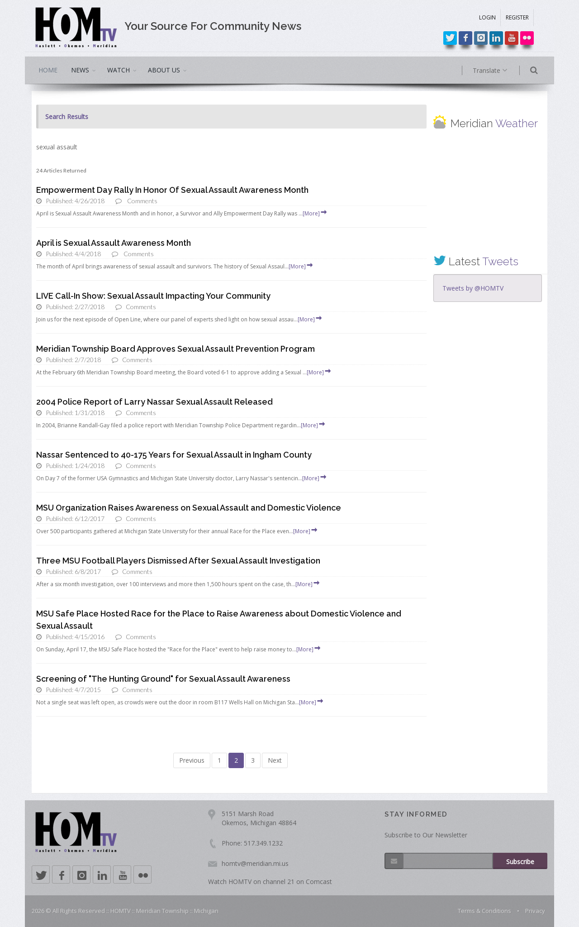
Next (275, 760)
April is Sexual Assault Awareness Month (113, 243)
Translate (501, 70)
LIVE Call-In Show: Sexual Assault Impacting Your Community (153, 296)
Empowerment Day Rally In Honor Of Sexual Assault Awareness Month (172, 190)
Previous (191, 760)
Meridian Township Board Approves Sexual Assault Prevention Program (175, 349)
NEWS (80, 70)
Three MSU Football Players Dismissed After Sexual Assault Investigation (178, 560)
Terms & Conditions (484, 911)
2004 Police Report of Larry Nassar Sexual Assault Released (154, 401)
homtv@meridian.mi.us (255, 863)
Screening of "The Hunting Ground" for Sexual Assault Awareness (163, 678)
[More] (315, 213)
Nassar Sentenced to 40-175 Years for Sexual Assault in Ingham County (174, 454)
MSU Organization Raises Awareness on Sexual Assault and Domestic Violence (188, 507)
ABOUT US (164, 70)
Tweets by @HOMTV (472, 288)
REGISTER (517, 17)
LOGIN (487, 17)
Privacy (535, 911)
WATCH (118, 70)
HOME (47, 70)
